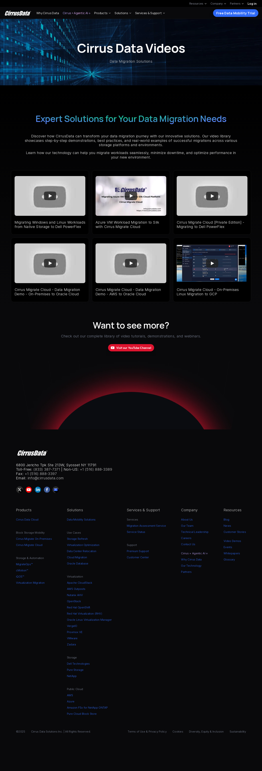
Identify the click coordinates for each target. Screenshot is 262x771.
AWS (70, 695)
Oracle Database (77, 563)
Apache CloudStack (79, 582)
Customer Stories (235, 532)
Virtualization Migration (30, 582)
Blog (226, 519)
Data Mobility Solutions (81, 519)
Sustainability (238, 731)
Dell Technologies (78, 663)
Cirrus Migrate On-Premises (34, 538)
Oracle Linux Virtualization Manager (89, 619)
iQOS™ (20, 576)
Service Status (136, 532)
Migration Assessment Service (146, 525)
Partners (186, 572)
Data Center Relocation (81, 551)
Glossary (229, 559)
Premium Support (138, 551)
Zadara (71, 644)
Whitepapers (232, 553)
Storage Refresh (77, 538)
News (227, 525)
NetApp (72, 676)
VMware (72, 638)
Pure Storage (75, 670)
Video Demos (232, 541)
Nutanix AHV (75, 595)
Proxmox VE (75, 632)
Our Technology (191, 565)
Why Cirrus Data (47, 13)
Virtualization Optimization (83, 545)
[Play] (50, 196)
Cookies (177, 731)
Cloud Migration (77, 557)
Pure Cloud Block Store (82, 713)
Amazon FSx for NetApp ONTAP (87, 707)
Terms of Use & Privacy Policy (147, 731)
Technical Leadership (195, 532)
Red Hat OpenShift (78, 607)
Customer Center (138, 557)
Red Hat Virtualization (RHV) (84, 613)
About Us (187, 519)
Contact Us (188, 544)
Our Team (187, 525)
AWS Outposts (76, 589)
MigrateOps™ (24, 564)
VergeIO (72, 626)
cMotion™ (22, 570)
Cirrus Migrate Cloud (29, 545)
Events (228, 547)
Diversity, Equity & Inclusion (206, 731)
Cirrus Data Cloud (27, 519)
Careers (186, 538)
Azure (71, 701)
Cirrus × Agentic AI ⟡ (77, 13)
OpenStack (74, 601)
